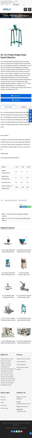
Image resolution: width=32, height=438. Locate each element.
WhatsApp (16, 100)
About (2, 4)
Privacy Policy (4, 408)
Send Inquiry (16, 96)
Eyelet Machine (22, 200)
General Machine (21, 361)
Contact (7, 4)
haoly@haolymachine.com (8, 2)
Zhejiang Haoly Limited (7, 359)
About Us (3, 397)
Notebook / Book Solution (23, 359)
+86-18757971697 (8, 1)
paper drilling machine (11, 200)
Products (3, 399)
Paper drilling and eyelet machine (16, 16)
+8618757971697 (21, 411)
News (2, 402)
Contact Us (4, 405)
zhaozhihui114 (25, 406)
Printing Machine (21, 364)
